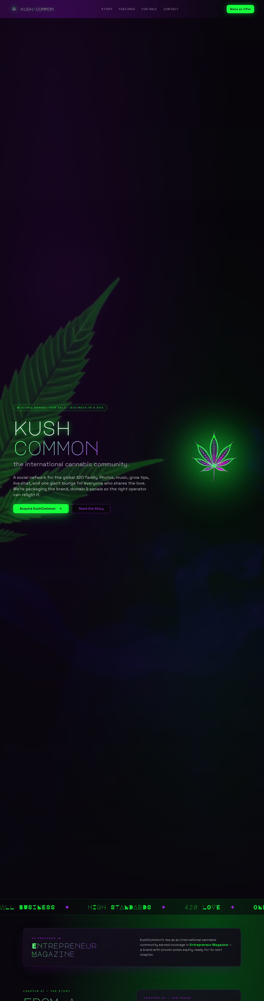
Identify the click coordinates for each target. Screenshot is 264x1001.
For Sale (149, 9)
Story (106, 9)
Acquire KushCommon (41, 508)
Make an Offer (240, 9)
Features (127, 9)
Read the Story (91, 508)
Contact (171, 9)
